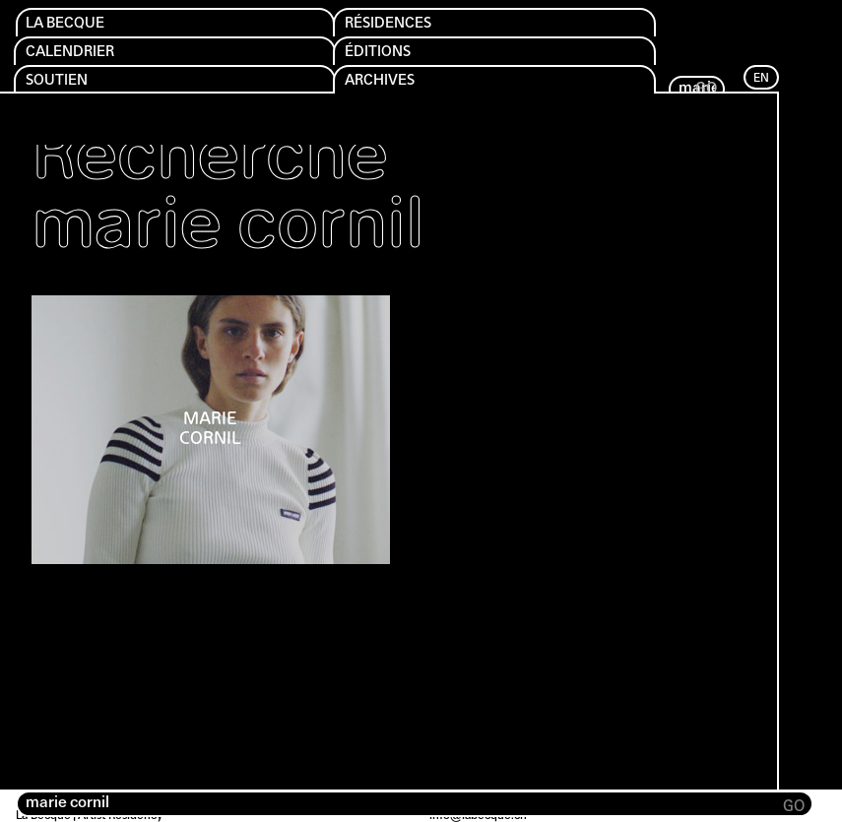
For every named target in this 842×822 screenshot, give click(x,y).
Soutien (64, 88)
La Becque (75, 25)
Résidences (399, 25)
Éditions (386, 56)
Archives (388, 88)
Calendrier (81, 56)
